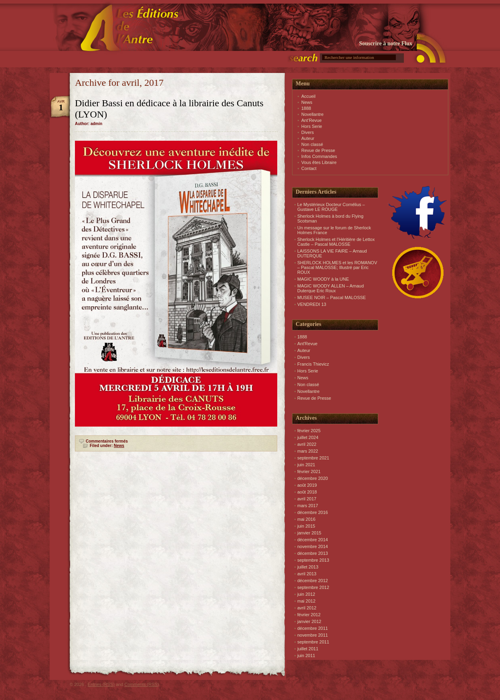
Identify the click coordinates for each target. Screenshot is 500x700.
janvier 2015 (309, 532)
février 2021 (309, 471)
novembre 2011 (312, 635)
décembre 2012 (312, 580)
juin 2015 (306, 526)
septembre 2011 (313, 641)
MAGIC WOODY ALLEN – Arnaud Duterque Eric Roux (330, 288)
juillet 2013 (308, 566)
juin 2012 (306, 594)
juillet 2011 (308, 648)
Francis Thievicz (313, 364)
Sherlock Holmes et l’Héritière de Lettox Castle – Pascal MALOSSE (336, 242)
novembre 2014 (312, 546)
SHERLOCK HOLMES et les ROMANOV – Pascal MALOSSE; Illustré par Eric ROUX (337, 267)
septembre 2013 (313, 560)
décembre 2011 (312, 628)
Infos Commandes (319, 156)
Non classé (312, 144)
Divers (307, 132)
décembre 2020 (312, 478)
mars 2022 (307, 451)
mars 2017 (307, 505)
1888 (306, 108)
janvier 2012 (309, 621)
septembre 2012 (313, 587)
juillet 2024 (308, 437)
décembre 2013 (312, 553)
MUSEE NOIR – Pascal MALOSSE (331, 297)
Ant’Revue (311, 120)
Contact (309, 168)
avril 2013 (307, 573)
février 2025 (309, 430)
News (119, 445)
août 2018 (307, 492)
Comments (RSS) (142, 684)
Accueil (308, 96)
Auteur (307, 138)
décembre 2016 (312, 512)
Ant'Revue (307, 343)
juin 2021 (306, 464)
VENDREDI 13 (311, 304)
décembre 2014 (312, 539)
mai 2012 (306, 601)
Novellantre (312, 114)
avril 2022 (307, 444)
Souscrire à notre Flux (385, 43)
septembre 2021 (313, 457)
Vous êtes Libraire (319, 162)
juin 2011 (306, 655)
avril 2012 (307, 607)
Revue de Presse (318, 150)
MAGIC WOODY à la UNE (323, 279)
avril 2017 (307, 498)
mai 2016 (306, 519)
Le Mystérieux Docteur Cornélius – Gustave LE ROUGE (331, 207)
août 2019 (307, 485)
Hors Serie (311, 126)
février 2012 (309, 614)
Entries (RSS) (101, 684)
